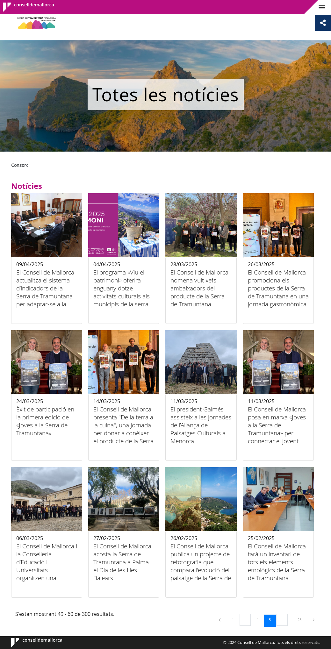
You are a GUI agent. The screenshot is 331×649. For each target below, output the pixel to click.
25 (301, 619)
